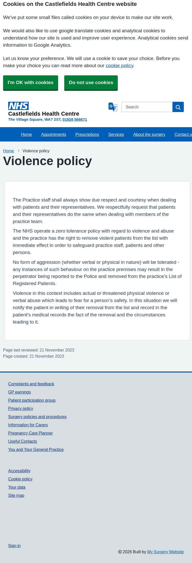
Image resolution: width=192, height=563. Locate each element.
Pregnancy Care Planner (30, 433)
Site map (16, 495)
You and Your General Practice (36, 449)
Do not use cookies (91, 82)
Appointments (53, 134)
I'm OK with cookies (31, 82)
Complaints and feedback (31, 384)
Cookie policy (20, 479)
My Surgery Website (165, 552)
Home (26, 134)
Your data (16, 487)
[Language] (113, 107)
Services (116, 134)
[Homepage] (57, 109)
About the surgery (149, 134)
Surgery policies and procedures (37, 417)
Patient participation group (32, 400)
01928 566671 (74, 119)
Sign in (14, 546)
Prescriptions (87, 134)
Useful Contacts (22, 441)
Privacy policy (20, 408)
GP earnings (19, 392)
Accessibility (19, 471)
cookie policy (119, 65)
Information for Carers (28, 425)
